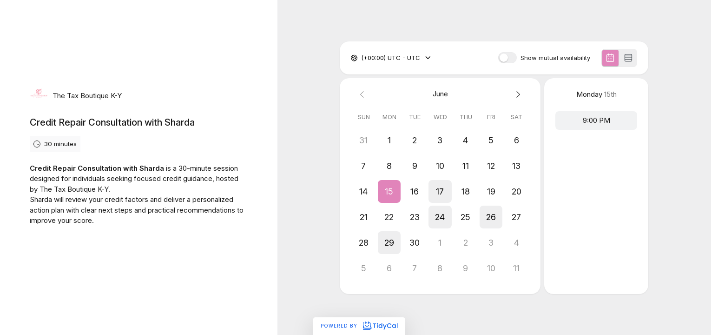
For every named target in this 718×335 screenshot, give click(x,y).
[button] (389, 191)
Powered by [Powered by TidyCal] (359, 325)
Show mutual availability (555, 58)
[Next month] (516, 94)
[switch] (507, 57)
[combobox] (362, 58)
